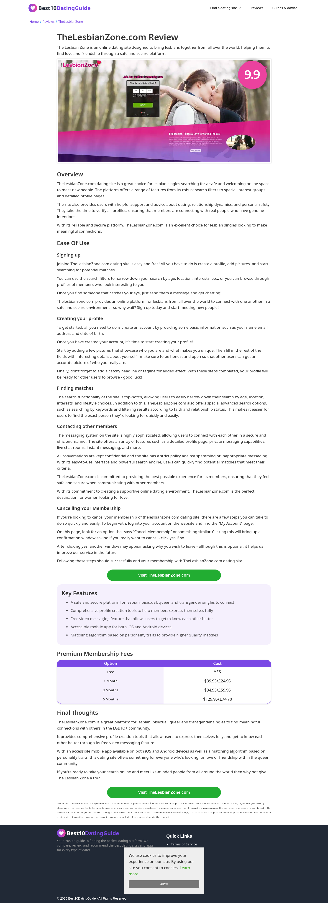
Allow (164, 884)
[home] (59, 8)
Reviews (257, 8)
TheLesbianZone (70, 21)
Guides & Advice (284, 8)
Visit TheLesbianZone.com (164, 575)
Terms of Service (184, 844)
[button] (226, 8)
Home (34, 21)
